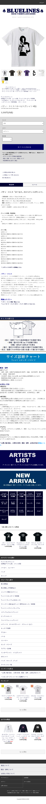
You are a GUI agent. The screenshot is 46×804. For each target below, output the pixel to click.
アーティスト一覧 (10, 91)
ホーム (3, 88)
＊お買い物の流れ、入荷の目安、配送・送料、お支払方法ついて (21, 673)
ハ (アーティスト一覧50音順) (21, 91)
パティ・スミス (33, 91)
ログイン (3, 781)
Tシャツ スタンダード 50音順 (12, 89)
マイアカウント (4, 777)
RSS (34, 792)
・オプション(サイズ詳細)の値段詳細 (11, 156)
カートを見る (27, 781)
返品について (36, 790)
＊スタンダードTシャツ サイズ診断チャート (14, 677)
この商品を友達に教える (7, 172)
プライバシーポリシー (25, 792)
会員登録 (26, 777)
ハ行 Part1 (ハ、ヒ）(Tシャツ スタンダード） (31, 89)
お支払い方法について (16, 790)
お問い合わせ (4, 785)
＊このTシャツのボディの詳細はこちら (11, 267)
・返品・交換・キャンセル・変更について (13, 158)
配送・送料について (27, 790)
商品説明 (11, 184)
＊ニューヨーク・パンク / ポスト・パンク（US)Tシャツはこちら (18, 304)
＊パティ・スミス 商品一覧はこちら (10, 302)
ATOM (37, 792)
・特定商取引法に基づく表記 (9, 160)
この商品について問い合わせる (9, 175)
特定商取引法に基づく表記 (13, 792)
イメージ (34, 184)
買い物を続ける (5, 177)
